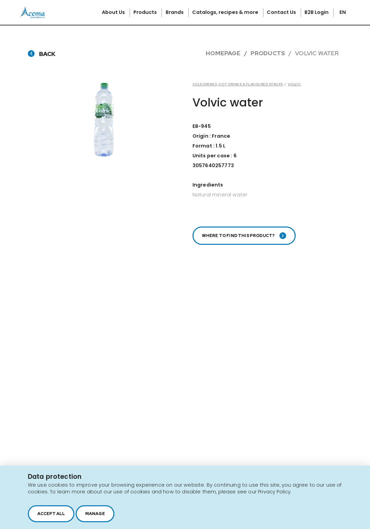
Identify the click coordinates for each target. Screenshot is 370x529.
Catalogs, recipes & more (225, 12)
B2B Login (317, 12)
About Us (114, 12)
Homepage (223, 53)
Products (145, 12)
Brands (175, 12)
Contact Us (282, 12)
